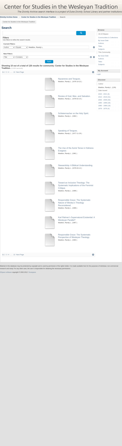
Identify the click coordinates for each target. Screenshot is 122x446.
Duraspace (32, 272)
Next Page (20, 72)
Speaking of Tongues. (68, 131)
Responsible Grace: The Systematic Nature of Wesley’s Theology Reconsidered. (74, 202)
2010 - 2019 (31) (104, 97)
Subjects (101, 49)
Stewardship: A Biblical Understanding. (75, 165)
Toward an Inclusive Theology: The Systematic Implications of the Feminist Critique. (75, 185)
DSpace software (6, 272)
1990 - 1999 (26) (104, 103)
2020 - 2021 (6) (104, 94)
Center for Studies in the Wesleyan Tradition (38, 17)
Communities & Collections (108, 37)
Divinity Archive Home (9, 17)
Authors (101, 43)
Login (120, 3)
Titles (100, 46)
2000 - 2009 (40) (104, 100)
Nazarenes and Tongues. (69, 79)
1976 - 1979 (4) (104, 108)
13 (14, 72)
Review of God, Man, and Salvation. (74, 96)
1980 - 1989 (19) (104, 106)
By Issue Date (103, 40)
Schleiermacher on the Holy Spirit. (73, 113)
